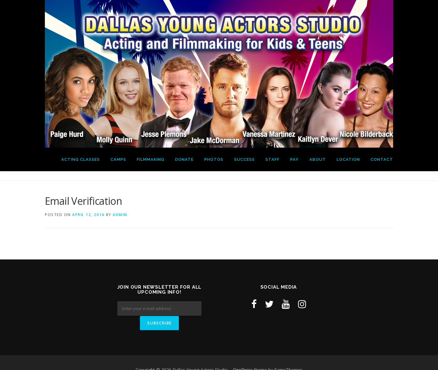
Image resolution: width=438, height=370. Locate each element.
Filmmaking (150, 159)
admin (120, 214)
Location (348, 159)
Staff (272, 159)
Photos (213, 159)
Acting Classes (80, 159)
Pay (294, 159)
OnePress (243, 355)
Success (244, 159)
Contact (382, 159)
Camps (118, 159)
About (317, 159)
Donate (184, 159)
